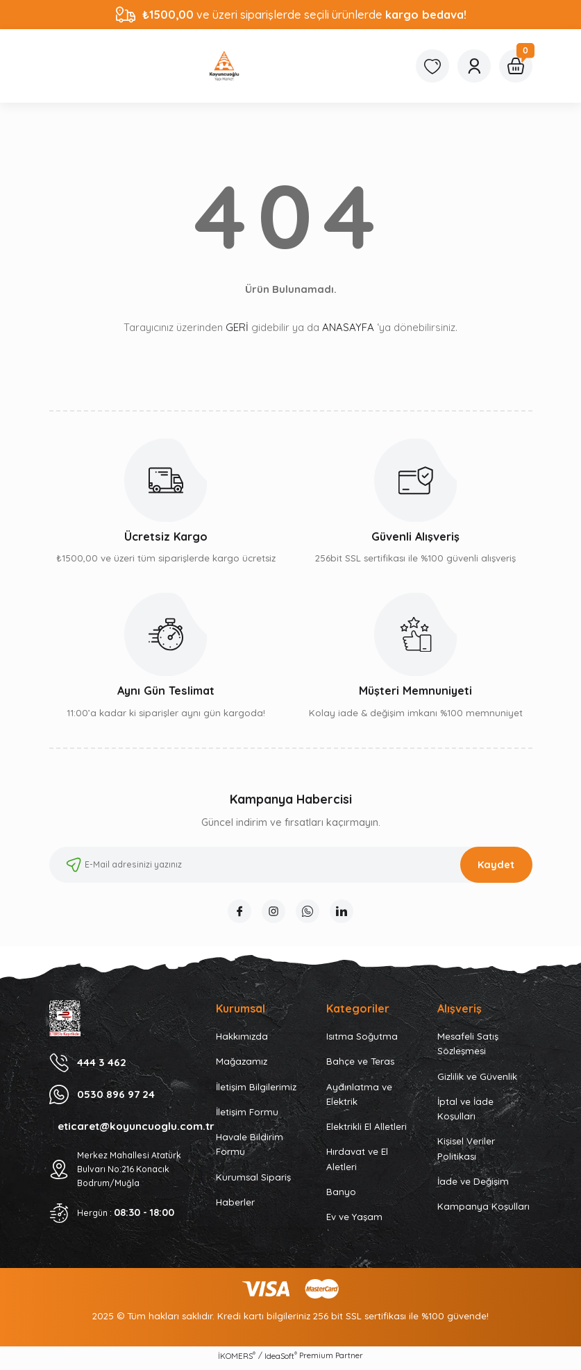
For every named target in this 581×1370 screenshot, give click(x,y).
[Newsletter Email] (290, 865)
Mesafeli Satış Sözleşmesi (467, 1047)
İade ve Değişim (473, 1185)
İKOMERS (236, 1360)
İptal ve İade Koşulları (465, 1113)
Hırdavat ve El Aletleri (357, 1163)
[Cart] (515, 66)
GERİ (237, 327)
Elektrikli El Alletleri (366, 1130)
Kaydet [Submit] (496, 865)
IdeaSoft (280, 1360)
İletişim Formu (247, 1116)
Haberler (235, 1206)
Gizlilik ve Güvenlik (477, 1080)
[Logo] (224, 66)
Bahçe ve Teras (360, 1065)
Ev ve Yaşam (354, 1220)
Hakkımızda (242, 1040)
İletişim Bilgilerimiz (256, 1091)
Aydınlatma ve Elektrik (359, 1098)
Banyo (341, 1195)
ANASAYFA (348, 327)
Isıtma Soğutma (362, 1040)
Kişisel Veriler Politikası (466, 1152)
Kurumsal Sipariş (253, 1181)
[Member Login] (474, 66)
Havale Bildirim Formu (249, 1148)
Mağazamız (241, 1065)
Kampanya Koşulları (483, 1210)
